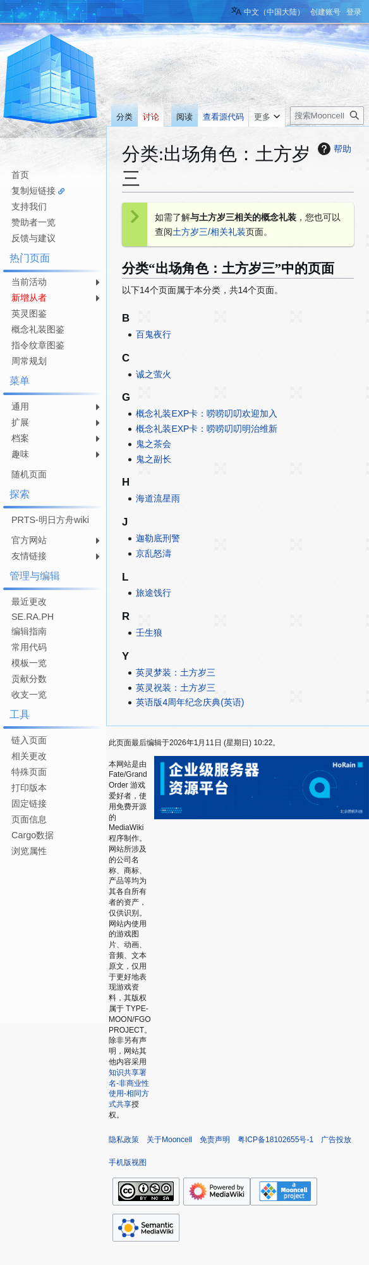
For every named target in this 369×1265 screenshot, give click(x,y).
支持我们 (29, 206)
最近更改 (29, 601)
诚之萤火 (153, 374)
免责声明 (215, 1139)
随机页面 (29, 474)
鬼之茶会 (153, 444)
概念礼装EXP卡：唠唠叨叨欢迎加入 (206, 413)
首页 (20, 175)
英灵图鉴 (29, 313)
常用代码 (29, 647)
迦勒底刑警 (158, 538)
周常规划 (29, 361)
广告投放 (336, 1139)
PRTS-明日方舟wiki (50, 520)
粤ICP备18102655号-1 (275, 1139)
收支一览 (29, 694)
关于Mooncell (169, 1139)
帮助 (333, 148)
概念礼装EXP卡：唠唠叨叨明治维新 (206, 429)
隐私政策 (124, 1139)
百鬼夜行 (153, 334)
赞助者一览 (33, 222)
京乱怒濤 (153, 553)
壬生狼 (149, 632)
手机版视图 (128, 1162)
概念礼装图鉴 (37, 329)
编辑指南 (29, 631)
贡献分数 (29, 679)
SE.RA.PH (32, 617)
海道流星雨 (158, 498)
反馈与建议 (33, 238)
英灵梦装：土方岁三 (175, 672)
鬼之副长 (153, 459)
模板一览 (29, 663)
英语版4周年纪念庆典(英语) (190, 702)
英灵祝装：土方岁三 (175, 688)
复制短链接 (33, 191)
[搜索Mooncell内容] (327, 115)
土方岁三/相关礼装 (209, 232)
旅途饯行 (153, 593)
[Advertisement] (50, 899)
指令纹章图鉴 (37, 345)
